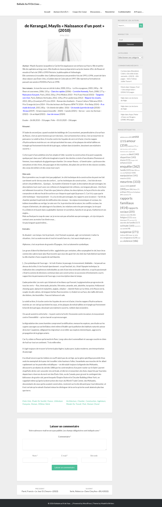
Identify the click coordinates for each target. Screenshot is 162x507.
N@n (123, 98)
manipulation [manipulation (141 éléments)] (129, 175)
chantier (81, 401)
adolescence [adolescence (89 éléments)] (126, 137)
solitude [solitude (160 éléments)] (127, 225)
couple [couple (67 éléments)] (131, 151)
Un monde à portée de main (82, 107)
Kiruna (25, 111)
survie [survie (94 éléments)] (126, 229)
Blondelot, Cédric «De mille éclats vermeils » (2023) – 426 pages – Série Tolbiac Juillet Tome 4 (130, 76)
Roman (34, 404)
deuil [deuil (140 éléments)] (134, 154)
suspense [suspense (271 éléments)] (129, 231)
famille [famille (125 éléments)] (125, 170)
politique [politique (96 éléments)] (125, 192)
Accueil (47, 12)
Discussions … (96, 12)
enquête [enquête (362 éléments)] (130, 166)
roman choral (93, 404)
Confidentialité (124, 12)
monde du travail (73, 404)
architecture (71, 401)
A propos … (138, 12)
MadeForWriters (107, 503)
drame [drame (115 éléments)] (125, 160)
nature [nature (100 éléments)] (124, 186)
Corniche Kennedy (80, 91)
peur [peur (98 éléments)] (129, 189)
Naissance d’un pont (30, 95)
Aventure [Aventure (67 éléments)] (127, 149)
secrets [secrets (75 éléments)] (133, 220)
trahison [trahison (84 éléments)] (124, 235)
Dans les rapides (58, 91)
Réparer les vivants (93, 98)
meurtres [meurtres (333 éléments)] (130, 182)
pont (84, 404)
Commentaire (64, 436)
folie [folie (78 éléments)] (134, 170)
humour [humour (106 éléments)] (130, 173)
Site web (93, 455)
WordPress (87, 503)
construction (91, 401)
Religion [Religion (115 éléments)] (126, 217)
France (50, 401)
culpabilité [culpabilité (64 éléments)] (124, 154)
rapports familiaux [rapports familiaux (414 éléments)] (127, 203)
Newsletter (110, 12)
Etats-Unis (26, 401)
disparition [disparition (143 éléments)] (128, 157)
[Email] (130, 39)
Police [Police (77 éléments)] (136, 189)
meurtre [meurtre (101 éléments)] (125, 178)
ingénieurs (101, 401)
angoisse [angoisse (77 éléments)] (132, 146)
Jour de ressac (53, 114)
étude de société (39, 401)
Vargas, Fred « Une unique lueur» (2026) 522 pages (130, 89)
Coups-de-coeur (80, 12)
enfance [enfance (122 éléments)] (126, 163)
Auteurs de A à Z (61, 12)
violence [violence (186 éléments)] (130, 240)
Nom (35, 455)
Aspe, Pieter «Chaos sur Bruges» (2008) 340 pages (129, 117)
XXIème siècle (44, 404)
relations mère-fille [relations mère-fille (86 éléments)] (128, 215)
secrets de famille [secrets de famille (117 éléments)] (130, 223)
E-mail (64, 455)
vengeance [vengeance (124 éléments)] (130, 238)
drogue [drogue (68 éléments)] (134, 160)
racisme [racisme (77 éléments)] (127, 195)
